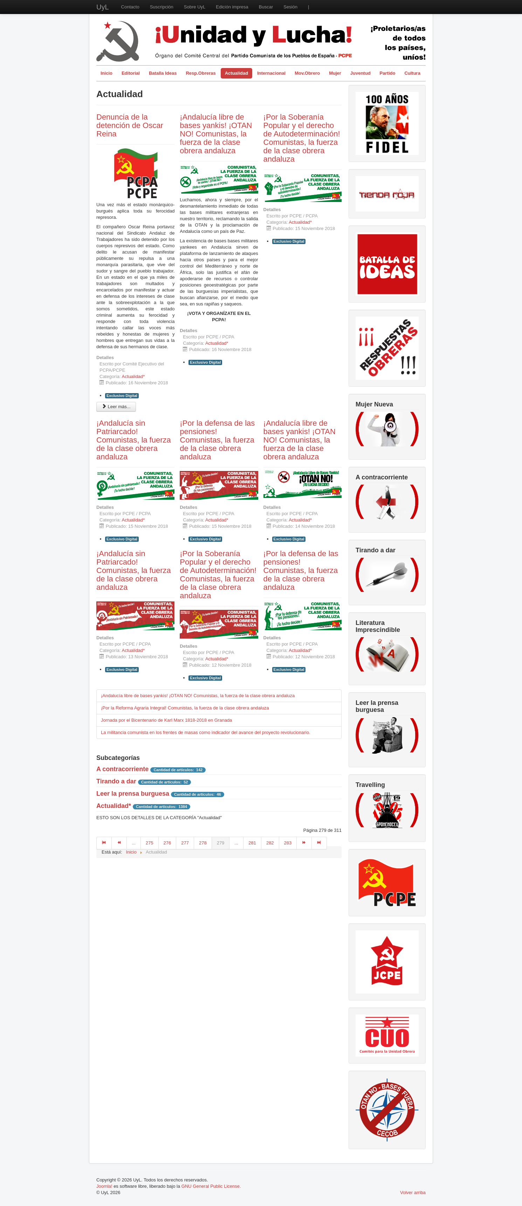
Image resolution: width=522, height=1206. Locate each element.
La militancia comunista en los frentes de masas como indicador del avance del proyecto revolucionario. (205, 732)
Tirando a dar (116, 781)
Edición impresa (232, 6)
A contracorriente (122, 769)
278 (203, 842)
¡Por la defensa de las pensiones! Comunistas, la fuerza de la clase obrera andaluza (217, 440)
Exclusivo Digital (122, 395)
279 (221, 842)
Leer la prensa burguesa (132, 793)
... (134, 842)
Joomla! (104, 1186)
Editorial (131, 73)
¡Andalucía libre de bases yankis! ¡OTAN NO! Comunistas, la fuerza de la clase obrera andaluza (216, 134)
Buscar (266, 6)
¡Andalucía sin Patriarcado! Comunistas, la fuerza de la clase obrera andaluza (133, 440)
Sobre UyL (194, 6)
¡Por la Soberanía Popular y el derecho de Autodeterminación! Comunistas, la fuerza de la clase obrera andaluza (301, 138)
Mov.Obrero (307, 73)
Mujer (335, 73)
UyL (102, 7)
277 (185, 842)
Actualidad (236, 73)
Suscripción (161, 6)
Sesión (290, 6)
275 (149, 842)
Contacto (130, 6)
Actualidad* (133, 376)
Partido (388, 73)
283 (288, 842)
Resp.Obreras (200, 73)
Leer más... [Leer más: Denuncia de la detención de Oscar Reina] (116, 406)
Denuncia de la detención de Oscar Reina (129, 125)
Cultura (412, 73)
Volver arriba (413, 1192)
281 (252, 842)
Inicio (106, 73)
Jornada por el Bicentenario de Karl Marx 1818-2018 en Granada (166, 720)
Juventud (360, 73)
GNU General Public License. (211, 1186)
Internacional (271, 73)
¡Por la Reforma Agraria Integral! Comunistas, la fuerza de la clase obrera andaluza (185, 707)
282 (270, 842)
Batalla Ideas (163, 73)
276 (167, 842)
